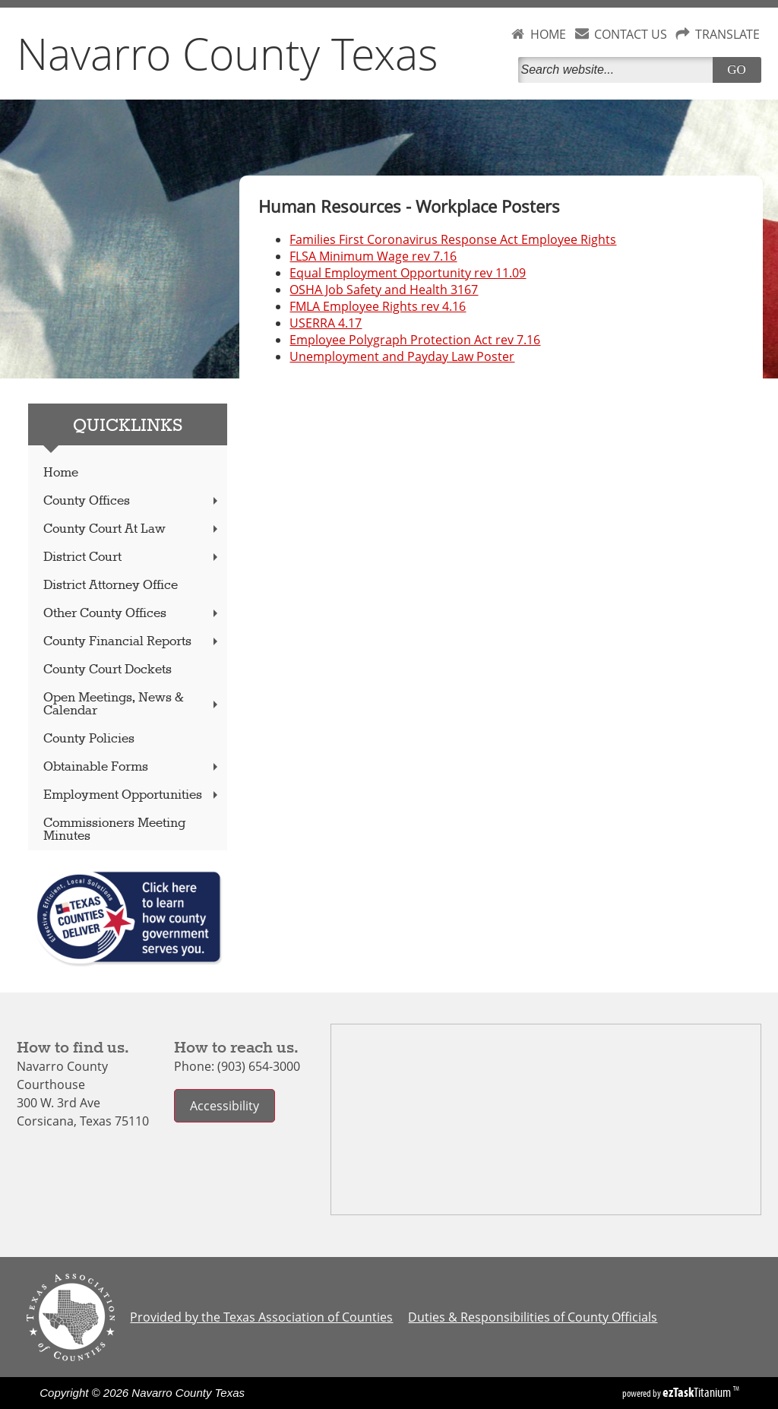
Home (60, 473)
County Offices (132, 501)
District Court (132, 557)
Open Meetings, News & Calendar (132, 704)
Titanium (698, 1392)
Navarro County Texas (227, 53)
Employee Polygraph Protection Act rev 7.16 (414, 339)
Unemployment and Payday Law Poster (401, 356)
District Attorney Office (110, 586)
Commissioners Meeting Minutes (114, 829)
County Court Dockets (107, 670)
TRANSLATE (727, 34)
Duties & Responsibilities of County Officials (532, 1317)
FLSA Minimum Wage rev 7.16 (373, 256)
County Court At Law (132, 529)
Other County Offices (132, 614)
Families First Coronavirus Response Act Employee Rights (452, 239)
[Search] (618, 70)
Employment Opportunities (132, 795)
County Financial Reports (132, 642)
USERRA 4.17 (325, 323)
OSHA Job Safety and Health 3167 (383, 289)
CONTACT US (630, 34)
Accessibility (224, 1105)
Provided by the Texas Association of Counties (261, 1317)
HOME (548, 34)
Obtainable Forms (132, 767)
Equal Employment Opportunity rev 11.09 (407, 272)
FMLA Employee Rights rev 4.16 (377, 306)
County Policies (88, 739)
